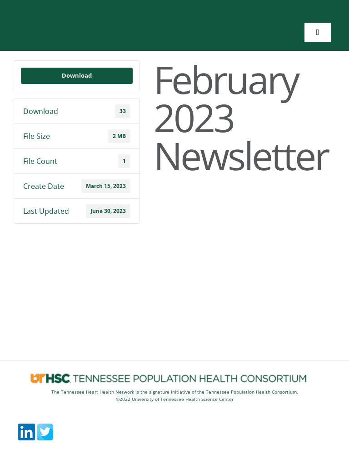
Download (77, 75)
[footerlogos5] (174, 376)
